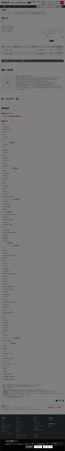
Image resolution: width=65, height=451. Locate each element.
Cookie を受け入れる (48, 446)
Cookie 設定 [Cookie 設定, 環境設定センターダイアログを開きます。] (29, 446)
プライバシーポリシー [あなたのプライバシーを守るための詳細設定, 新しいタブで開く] (41, 444)
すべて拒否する (38, 446)
